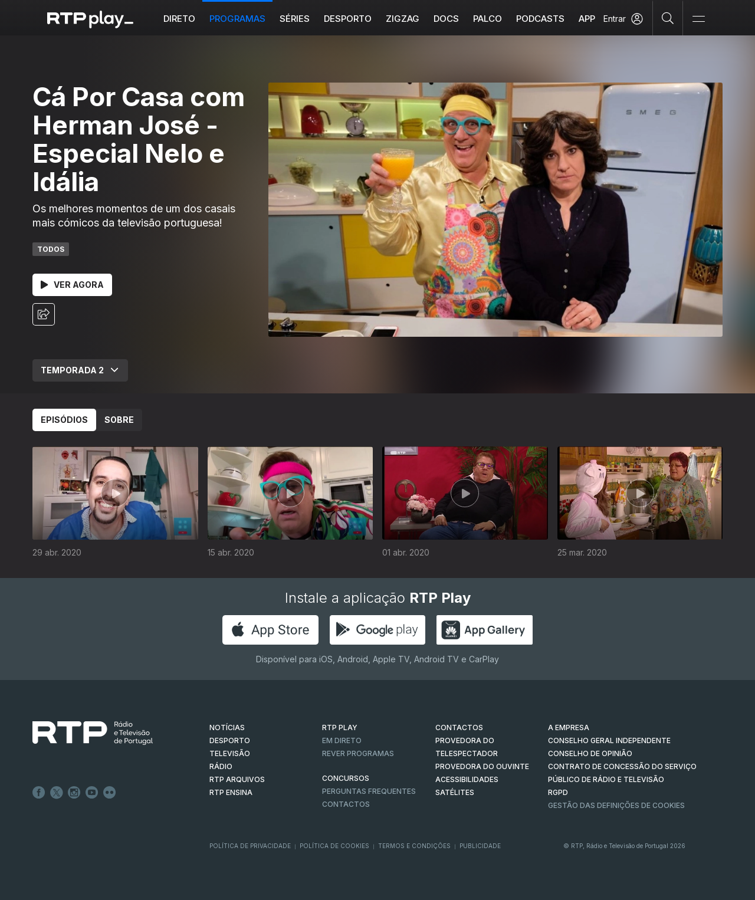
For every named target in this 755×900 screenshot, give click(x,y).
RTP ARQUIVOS (237, 779)
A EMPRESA (568, 727)
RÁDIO (220, 766)
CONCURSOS (345, 778)
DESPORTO (229, 740)
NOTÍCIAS (227, 727)
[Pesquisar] (668, 17)
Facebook (38, 792)
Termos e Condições (414, 845)
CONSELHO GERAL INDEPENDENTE (609, 740)
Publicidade (480, 845)
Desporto (348, 18)
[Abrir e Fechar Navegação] (698, 19)
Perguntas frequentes (369, 791)
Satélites (454, 792)
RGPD (558, 792)
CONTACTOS (459, 727)
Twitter (56, 792)
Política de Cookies (334, 845)
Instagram (74, 792)
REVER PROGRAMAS (358, 753)
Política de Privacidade (250, 845)
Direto (179, 18)
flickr (109, 792)
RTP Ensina (230, 792)
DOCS (446, 18)
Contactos (346, 804)
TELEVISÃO (229, 753)
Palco (487, 18)
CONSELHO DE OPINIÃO (590, 753)
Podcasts (540, 18)
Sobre (119, 420)
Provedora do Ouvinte (482, 766)
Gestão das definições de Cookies (616, 805)
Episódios (64, 420)
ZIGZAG (402, 18)
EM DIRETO (342, 740)
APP (587, 18)
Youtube (92, 792)
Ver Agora (72, 285)
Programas (237, 18)
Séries (295, 18)
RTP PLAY (339, 727)
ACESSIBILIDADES (466, 779)
